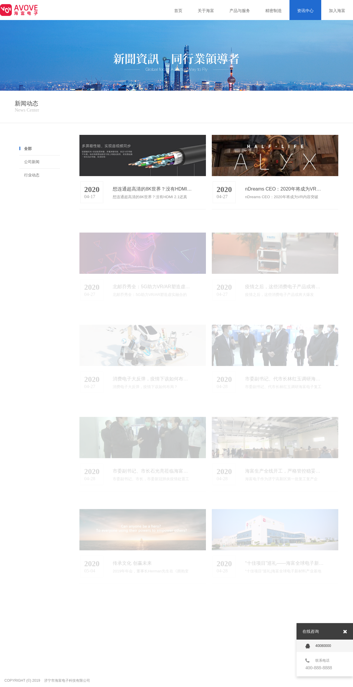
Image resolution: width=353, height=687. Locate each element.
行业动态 (31, 175)
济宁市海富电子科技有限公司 (67, 680)
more (201, 194)
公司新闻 (31, 162)
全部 (28, 148)
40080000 (318, 646)
